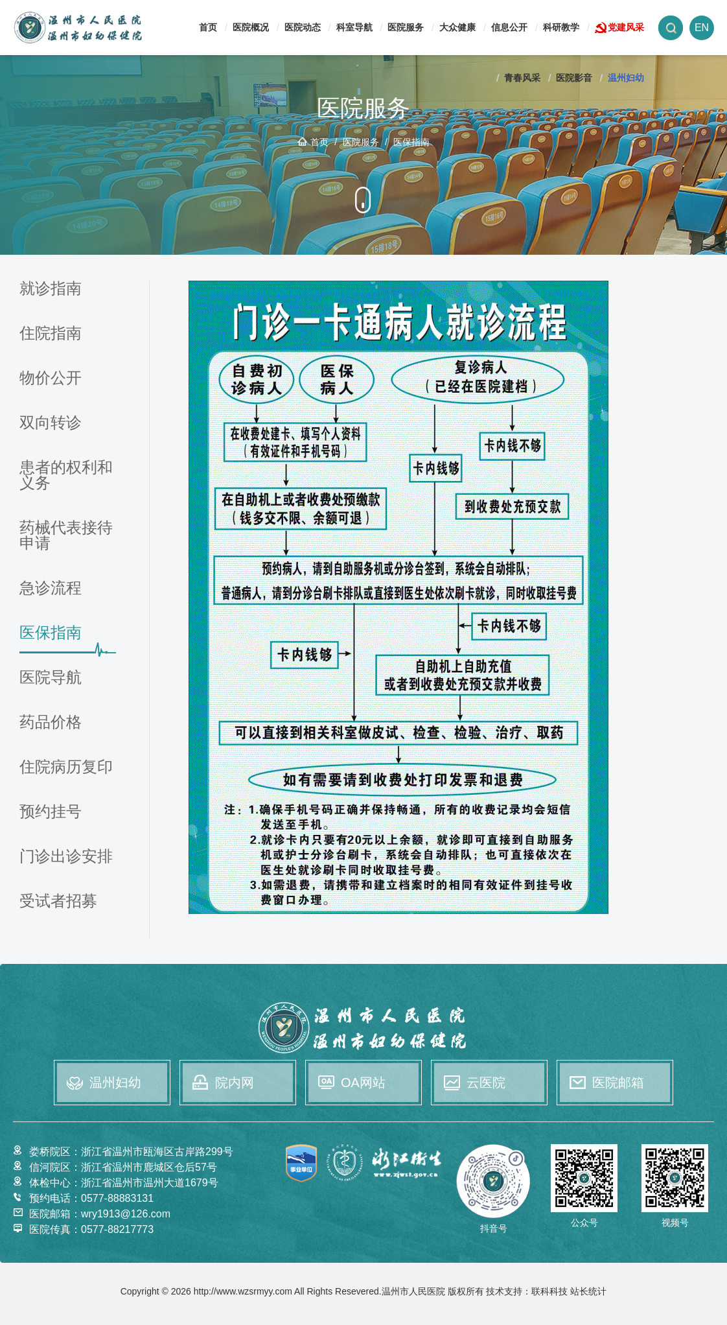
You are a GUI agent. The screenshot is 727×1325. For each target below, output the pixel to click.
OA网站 (363, 1082)
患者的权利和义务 (66, 475)
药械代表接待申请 (66, 536)
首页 (208, 27)
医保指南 (411, 142)
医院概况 (251, 27)
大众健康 (457, 27)
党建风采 (626, 27)
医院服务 (405, 27)
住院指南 (50, 333)
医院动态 (302, 27)
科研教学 (561, 27)
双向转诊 (50, 423)
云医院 (486, 1082)
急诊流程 (50, 588)
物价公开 (50, 378)
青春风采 (522, 78)
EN (702, 27)
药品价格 (50, 722)
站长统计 (588, 1298)
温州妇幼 (626, 78)
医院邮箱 (618, 1082)
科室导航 (354, 27)
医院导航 (50, 678)
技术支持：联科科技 (527, 1298)
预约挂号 (50, 812)
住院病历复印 (66, 767)
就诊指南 (50, 289)
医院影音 (574, 78)
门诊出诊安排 (66, 857)
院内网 (234, 1082)
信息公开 (509, 27)
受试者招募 (58, 901)
